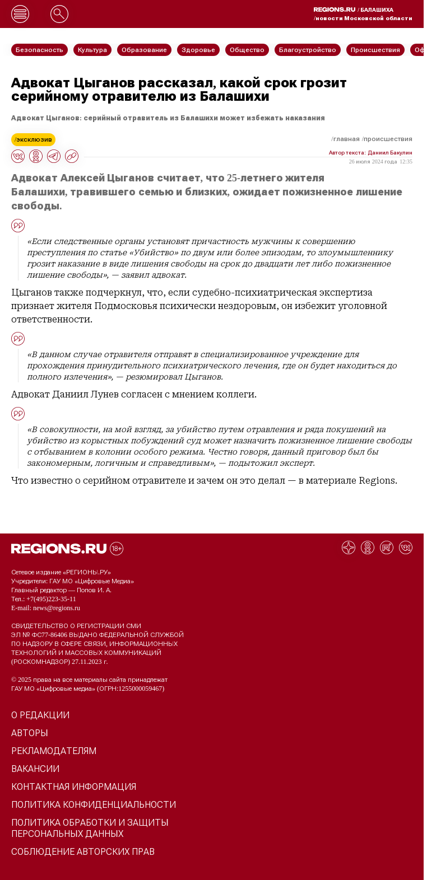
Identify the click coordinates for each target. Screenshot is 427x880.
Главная (346, 139)
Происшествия (388, 139)
